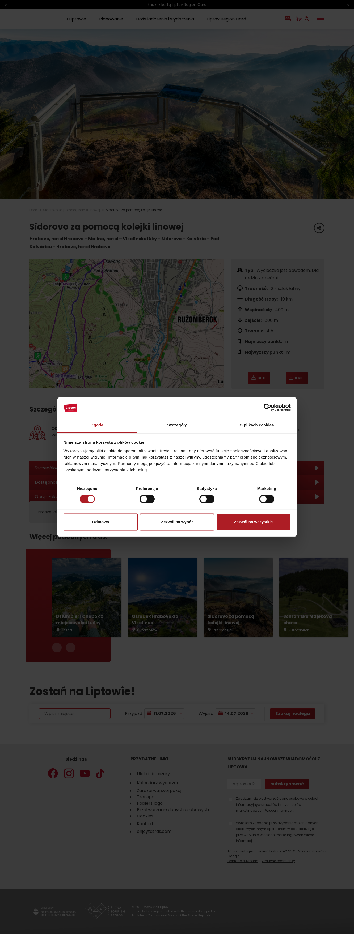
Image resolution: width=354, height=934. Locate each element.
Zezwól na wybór (177, 522)
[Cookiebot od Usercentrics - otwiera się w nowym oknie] (267, 408)
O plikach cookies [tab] (256, 425)
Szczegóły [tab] (177, 425)
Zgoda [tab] (97, 425)
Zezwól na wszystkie (253, 522)
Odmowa (100, 522)
